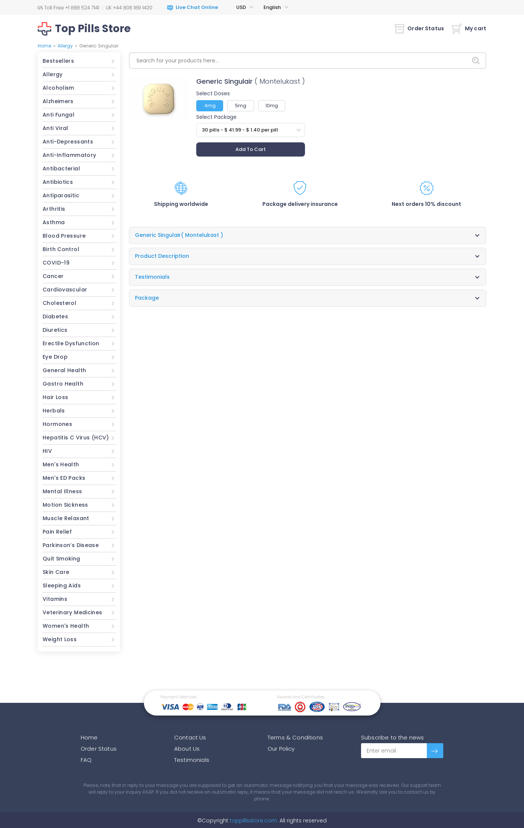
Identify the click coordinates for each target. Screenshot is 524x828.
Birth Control (61, 249)
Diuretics (55, 330)
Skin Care (56, 572)
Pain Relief (57, 531)
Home (44, 46)
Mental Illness (62, 491)
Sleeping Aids (62, 585)
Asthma (54, 222)
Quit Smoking (61, 558)
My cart (468, 28)
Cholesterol (59, 303)
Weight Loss (60, 639)
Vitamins (55, 599)
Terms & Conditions (295, 737)
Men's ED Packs (64, 478)
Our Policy (281, 749)
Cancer (53, 276)
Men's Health (61, 464)
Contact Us (190, 737)
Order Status (419, 28)
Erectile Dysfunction (71, 343)
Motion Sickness (65, 505)
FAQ (86, 760)
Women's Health (66, 626)
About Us (187, 749)
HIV (47, 451)
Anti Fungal (58, 114)
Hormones (57, 424)
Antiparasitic (61, 195)
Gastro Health (63, 383)
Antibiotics (58, 182)
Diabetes (55, 316)
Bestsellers (58, 61)
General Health (64, 370)
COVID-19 (56, 262)
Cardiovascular (65, 289)
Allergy (65, 46)
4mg (210, 105)
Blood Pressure (64, 236)
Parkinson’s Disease (71, 545)
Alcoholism (58, 88)
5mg (240, 105)
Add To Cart (250, 149)
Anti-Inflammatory (69, 155)
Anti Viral (55, 128)
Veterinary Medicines (72, 612)
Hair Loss (55, 397)
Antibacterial (61, 168)
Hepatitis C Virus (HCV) (76, 437)
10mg (271, 105)
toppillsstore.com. (253, 820)
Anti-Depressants (68, 141)
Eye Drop (55, 357)
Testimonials (191, 760)
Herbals (54, 410)
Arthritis (54, 209)
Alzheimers (58, 101)
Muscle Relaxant (66, 518)
